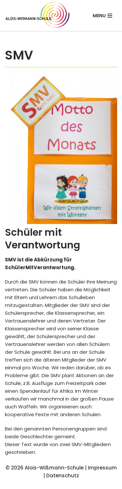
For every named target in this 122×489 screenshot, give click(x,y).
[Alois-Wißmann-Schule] (37, 15)
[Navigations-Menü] (102, 15)
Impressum (102, 467)
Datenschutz (62, 475)
